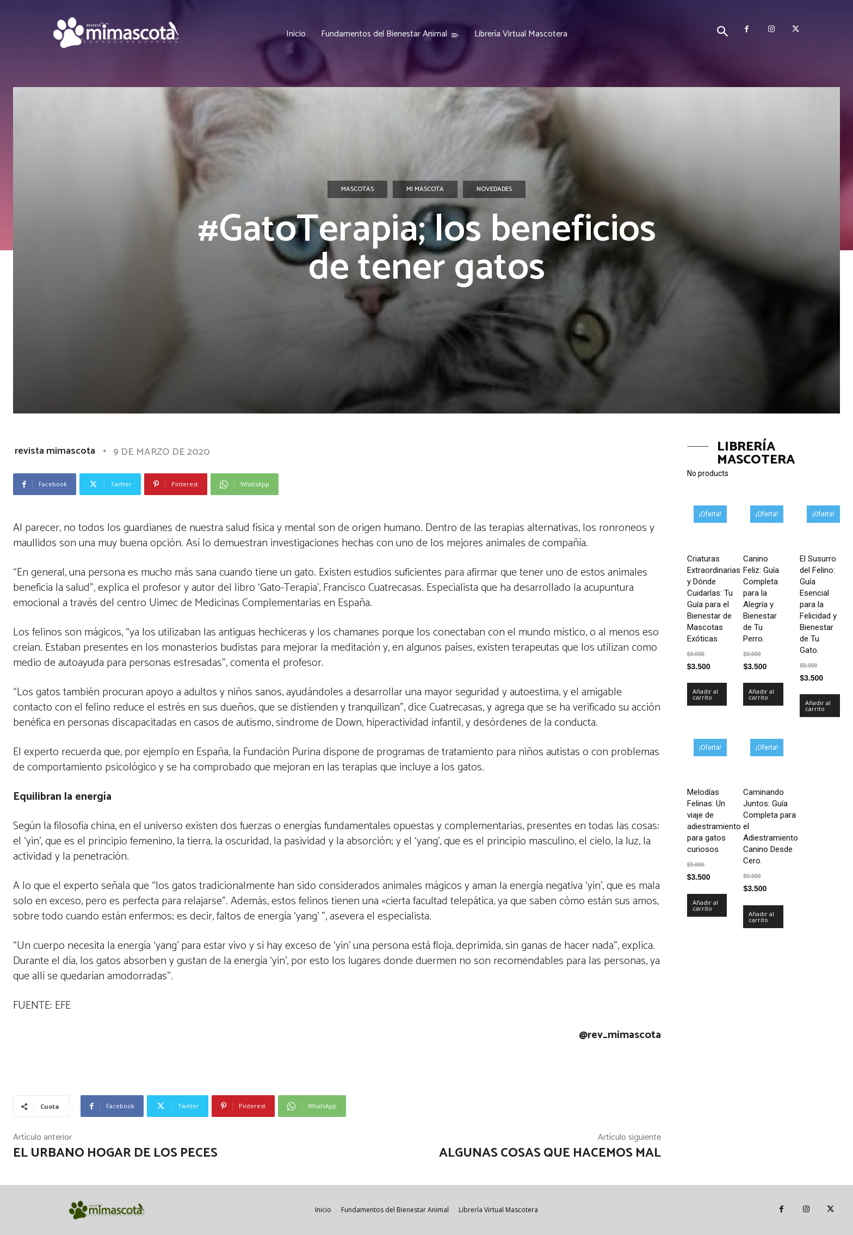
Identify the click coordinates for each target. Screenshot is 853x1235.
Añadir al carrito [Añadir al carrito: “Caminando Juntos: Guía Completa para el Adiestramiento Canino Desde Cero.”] (761, 917)
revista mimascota (55, 451)
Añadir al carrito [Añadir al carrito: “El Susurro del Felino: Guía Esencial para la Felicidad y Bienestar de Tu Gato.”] (818, 706)
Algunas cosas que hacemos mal (550, 1153)
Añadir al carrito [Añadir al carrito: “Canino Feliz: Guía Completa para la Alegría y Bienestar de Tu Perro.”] (761, 694)
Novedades (494, 189)
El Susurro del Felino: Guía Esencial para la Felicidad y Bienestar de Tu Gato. (818, 604)
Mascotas (357, 189)
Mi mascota (425, 189)
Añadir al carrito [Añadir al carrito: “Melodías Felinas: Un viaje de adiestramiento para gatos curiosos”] (705, 905)
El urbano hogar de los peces (115, 1153)
